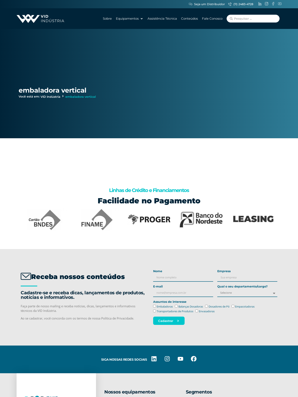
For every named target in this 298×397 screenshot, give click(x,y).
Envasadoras (207, 311)
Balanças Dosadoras (190, 307)
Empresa (224, 271)
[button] (129, 18)
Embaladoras (165, 307)
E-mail (158, 286)
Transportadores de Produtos (175, 311)
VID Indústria (50, 97)
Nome (157, 271)
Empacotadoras (245, 307)
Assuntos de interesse (169, 302)
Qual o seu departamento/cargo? (242, 286)
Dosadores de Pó (219, 307)
